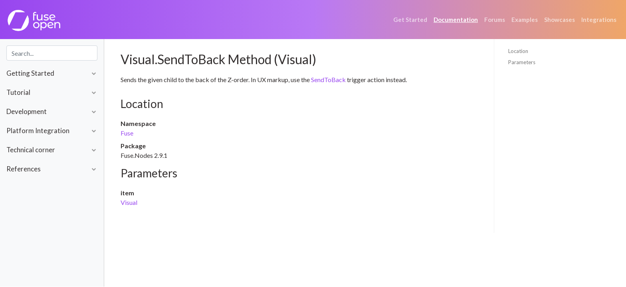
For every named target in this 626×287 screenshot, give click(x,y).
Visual (129, 202)
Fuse (127, 133)
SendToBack (328, 79)
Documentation (456, 19)
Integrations (598, 19)
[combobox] (51, 53)
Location (518, 51)
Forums (494, 19)
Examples (524, 19)
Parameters (521, 62)
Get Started (410, 19)
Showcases (559, 19)
